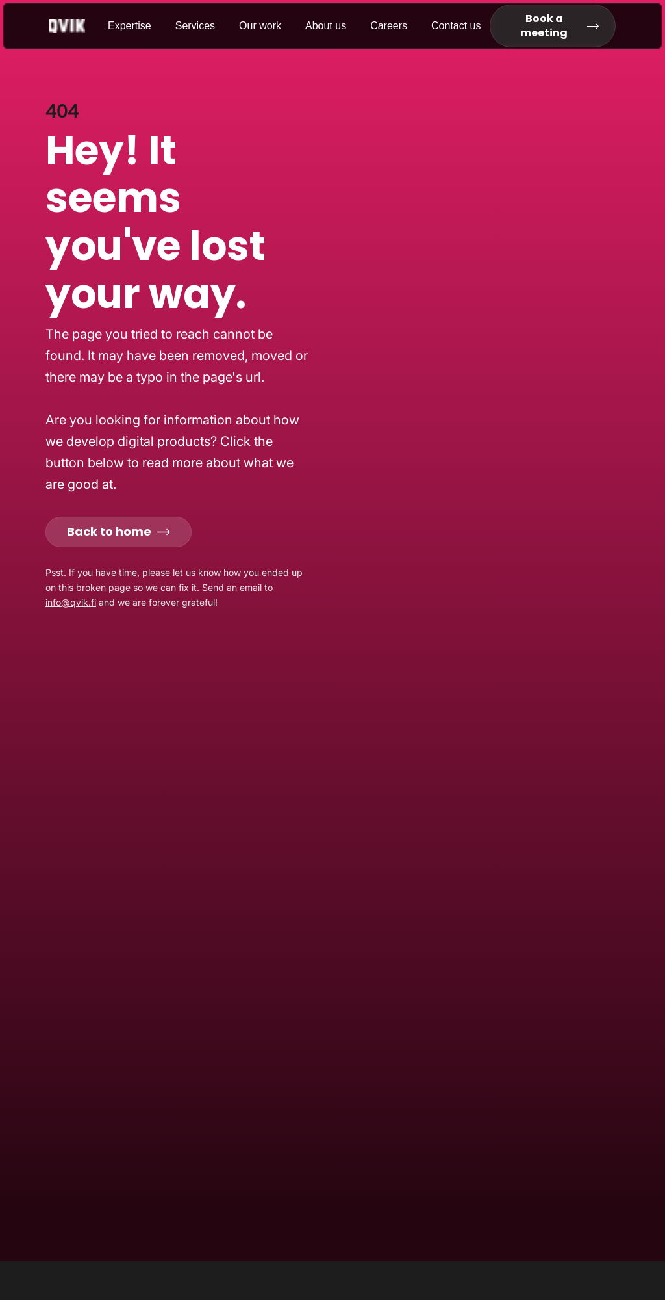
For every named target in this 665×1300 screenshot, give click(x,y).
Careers (388, 25)
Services (195, 25)
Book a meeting (559, 25)
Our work (260, 25)
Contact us (456, 25)
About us (325, 25)
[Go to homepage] (78, 26)
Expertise (129, 25)
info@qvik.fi (70, 602)
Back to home (118, 531)
